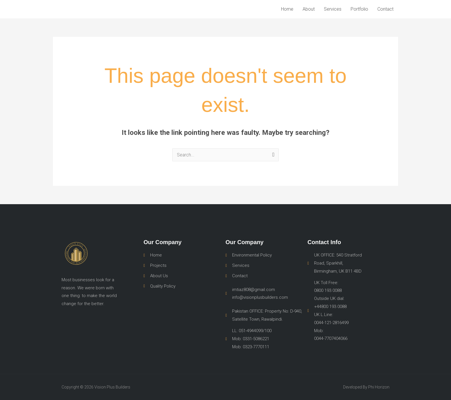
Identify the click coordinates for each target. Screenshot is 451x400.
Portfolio (359, 9)
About (309, 9)
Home (287, 9)
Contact (385, 9)
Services (332, 9)
